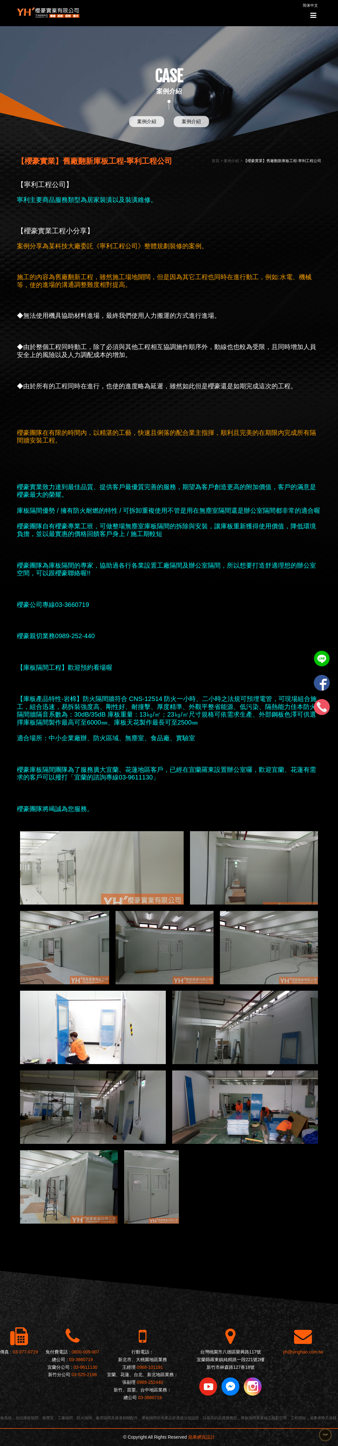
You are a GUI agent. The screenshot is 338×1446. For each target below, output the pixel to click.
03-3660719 (81, 1359)
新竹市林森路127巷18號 (231, 1367)
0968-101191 (150, 1367)
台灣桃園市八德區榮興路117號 (230, 1351)
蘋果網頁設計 (201, 1437)
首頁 (215, 161)
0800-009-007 (85, 1351)
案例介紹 (146, 121)
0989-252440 (150, 1382)
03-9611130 (85, 1367)
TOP (325, 1434)
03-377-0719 (25, 1351)
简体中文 (310, 5)
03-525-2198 (84, 1374)
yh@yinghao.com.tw (303, 1351)
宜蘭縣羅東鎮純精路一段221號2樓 (230, 1359)
